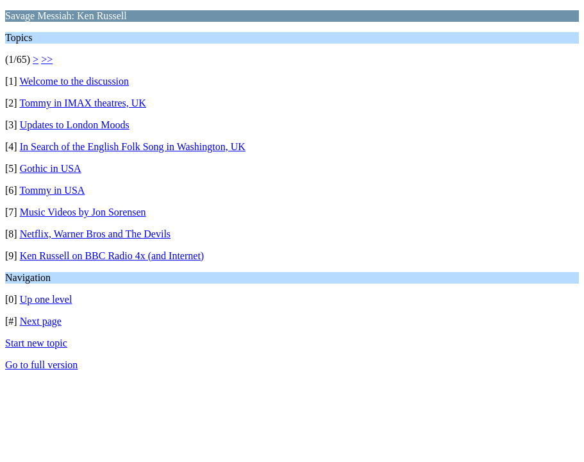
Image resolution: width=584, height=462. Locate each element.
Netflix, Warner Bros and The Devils (95, 233)
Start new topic (36, 343)
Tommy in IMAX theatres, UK (82, 103)
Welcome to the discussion (74, 81)
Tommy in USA (52, 190)
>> (47, 59)
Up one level (46, 299)
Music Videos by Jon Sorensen (83, 212)
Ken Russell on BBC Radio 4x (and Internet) (112, 255)
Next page (41, 321)
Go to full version (41, 364)
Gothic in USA (50, 168)
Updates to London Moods (74, 124)
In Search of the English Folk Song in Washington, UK (133, 146)
